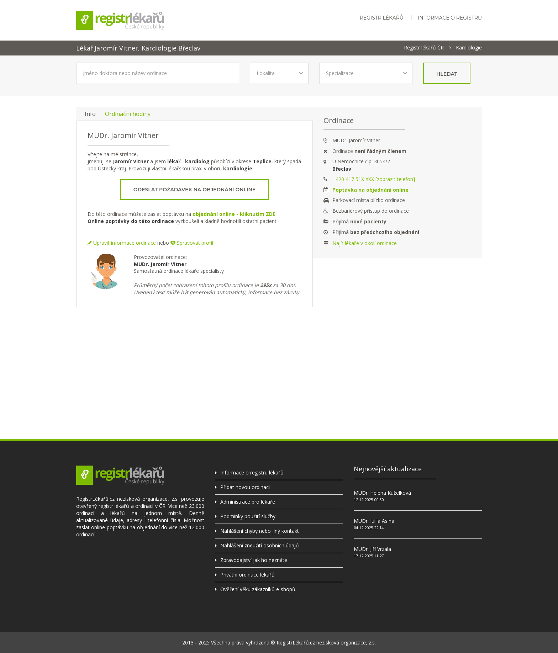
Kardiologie (469, 47)
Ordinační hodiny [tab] (128, 114)
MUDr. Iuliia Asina (374, 521)
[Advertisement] (279, 368)
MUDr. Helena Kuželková (382, 493)
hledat (446, 74)
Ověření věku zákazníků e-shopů (257, 589)
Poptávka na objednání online (370, 189)
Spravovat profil (191, 242)
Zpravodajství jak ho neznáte (253, 560)
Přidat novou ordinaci (245, 487)
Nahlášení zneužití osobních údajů (259, 545)
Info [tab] (90, 114)
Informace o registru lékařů (252, 472)
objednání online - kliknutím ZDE (234, 214)
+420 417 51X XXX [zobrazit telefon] (373, 179)
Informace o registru (450, 18)
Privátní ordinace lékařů (247, 574)
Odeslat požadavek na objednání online (194, 189)
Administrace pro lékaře (247, 501)
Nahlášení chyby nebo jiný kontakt (259, 530)
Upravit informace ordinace (122, 242)
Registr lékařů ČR (424, 47)
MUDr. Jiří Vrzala (372, 549)
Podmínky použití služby (247, 516)
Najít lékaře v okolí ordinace (364, 243)
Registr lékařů (382, 18)
